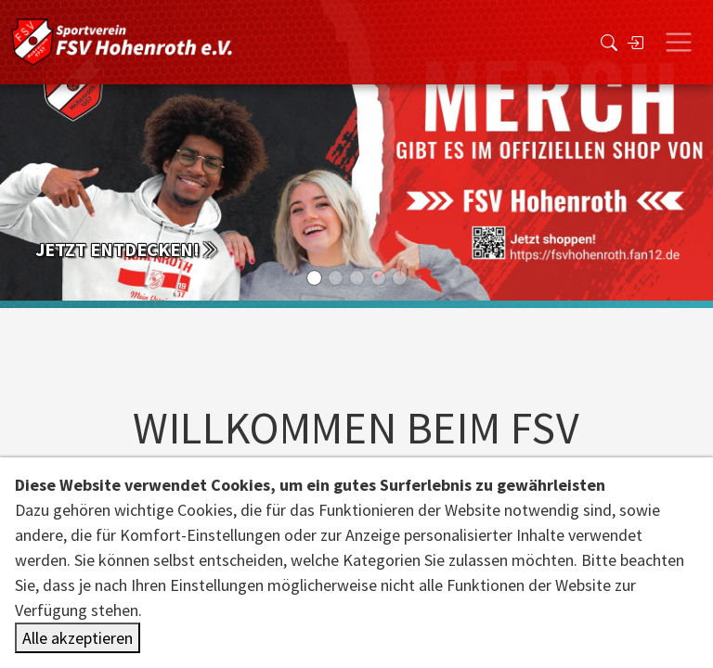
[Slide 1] (336, 278)
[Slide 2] (357, 278)
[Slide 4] (400, 278)
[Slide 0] (314, 278)
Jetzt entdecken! (126, 249)
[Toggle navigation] (678, 42)
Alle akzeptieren (77, 638)
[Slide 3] (378, 278)
